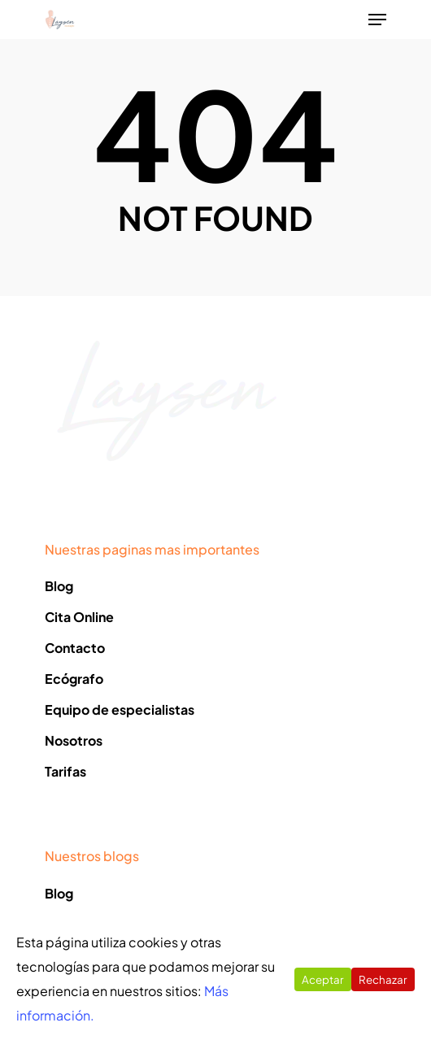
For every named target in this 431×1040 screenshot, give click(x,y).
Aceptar (323, 979)
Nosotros (73, 740)
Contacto (75, 647)
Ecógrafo (74, 678)
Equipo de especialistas (119, 709)
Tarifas (65, 771)
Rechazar (383, 979)
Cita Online (79, 616)
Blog (59, 585)
